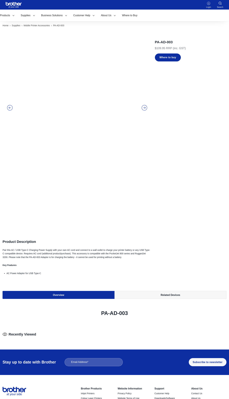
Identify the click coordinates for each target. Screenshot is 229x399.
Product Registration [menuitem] (164, 356)
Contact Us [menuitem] (196, 342)
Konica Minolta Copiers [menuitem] (92, 356)
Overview (58, 222)
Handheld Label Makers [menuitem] (92, 365)
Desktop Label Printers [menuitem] (92, 361)
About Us (108, 15)
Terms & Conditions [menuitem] (127, 356)
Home (5, 25)
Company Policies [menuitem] (200, 351)
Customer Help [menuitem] (161, 342)
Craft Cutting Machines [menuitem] (92, 389)
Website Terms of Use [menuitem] (128, 346)
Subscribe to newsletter (207, 310)
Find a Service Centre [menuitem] (165, 351)
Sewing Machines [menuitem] (89, 384)
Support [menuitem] (159, 337)
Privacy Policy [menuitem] (125, 342)
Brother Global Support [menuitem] (165, 370)
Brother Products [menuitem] (91, 337)
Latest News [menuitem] (197, 356)
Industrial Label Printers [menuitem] (92, 370)
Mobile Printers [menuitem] (88, 375)
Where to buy (168, 57)
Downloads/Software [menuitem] (164, 346)
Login (208, 4)
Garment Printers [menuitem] (89, 393)
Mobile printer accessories (37, 25)
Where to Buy (129, 15)
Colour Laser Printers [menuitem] (91, 346)
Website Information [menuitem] (130, 337)
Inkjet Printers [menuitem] (87, 342)
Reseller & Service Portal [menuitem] (130, 351)
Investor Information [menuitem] (201, 361)
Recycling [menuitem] (159, 361)
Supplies (28, 15)
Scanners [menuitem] (85, 379)
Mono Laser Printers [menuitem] (91, 351)
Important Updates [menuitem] (163, 365)
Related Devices (170, 222)
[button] (10, 82)
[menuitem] (7, 15)
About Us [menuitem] (197, 337)
